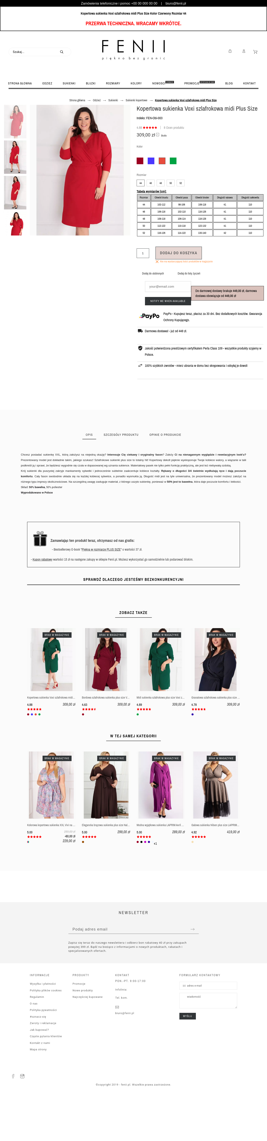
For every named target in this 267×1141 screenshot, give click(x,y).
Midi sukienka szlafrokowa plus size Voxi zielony (163, 743)
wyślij (187, 1061)
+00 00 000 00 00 (144, 3)
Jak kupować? (39, 1075)
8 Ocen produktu (174, 127)
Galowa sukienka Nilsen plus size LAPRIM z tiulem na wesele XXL (227, 870)
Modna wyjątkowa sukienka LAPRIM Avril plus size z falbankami (171, 870)
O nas (34, 1048)
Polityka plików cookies (46, 1035)
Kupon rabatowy (42, 559)
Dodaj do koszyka (178, 252)
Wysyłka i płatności (43, 1029)
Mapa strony (38, 1094)
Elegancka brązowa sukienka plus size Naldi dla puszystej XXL (115, 870)
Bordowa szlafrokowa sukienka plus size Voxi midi (109, 743)
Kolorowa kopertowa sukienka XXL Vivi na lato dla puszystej (59, 870)
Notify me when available (168, 301)
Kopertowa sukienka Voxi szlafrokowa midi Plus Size (55, 743)
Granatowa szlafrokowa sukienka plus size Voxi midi (219, 743)
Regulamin (37, 1042)
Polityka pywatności (43, 1055)
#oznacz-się (38, 1061)
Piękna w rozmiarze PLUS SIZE (101, 549)
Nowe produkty (83, 1035)
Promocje (79, 1029)
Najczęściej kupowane (88, 1042)
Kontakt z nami (40, 1088)
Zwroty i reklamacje (43, 1068)
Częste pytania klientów (46, 1081)
